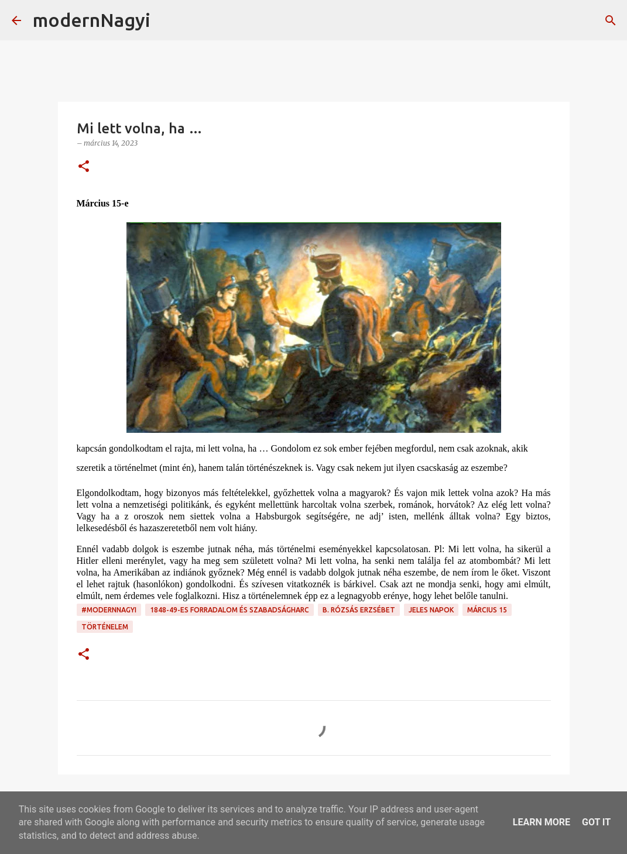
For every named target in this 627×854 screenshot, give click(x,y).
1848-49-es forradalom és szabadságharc (229, 610)
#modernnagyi (108, 610)
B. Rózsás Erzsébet (359, 610)
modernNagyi (91, 19)
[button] (84, 167)
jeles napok (431, 610)
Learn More (541, 822)
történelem (104, 627)
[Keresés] (167, 20)
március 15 (487, 610)
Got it (596, 822)
